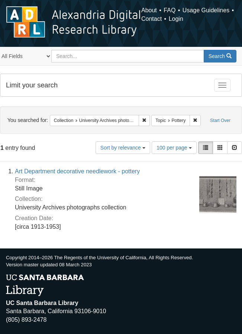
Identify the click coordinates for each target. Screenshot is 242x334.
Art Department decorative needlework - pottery (77, 171)
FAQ (169, 10)
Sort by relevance (122, 148)
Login (176, 19)
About (149, 10)
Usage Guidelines (206, 10)
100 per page (174, 148)
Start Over (220, 120)
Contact (151, 19)
